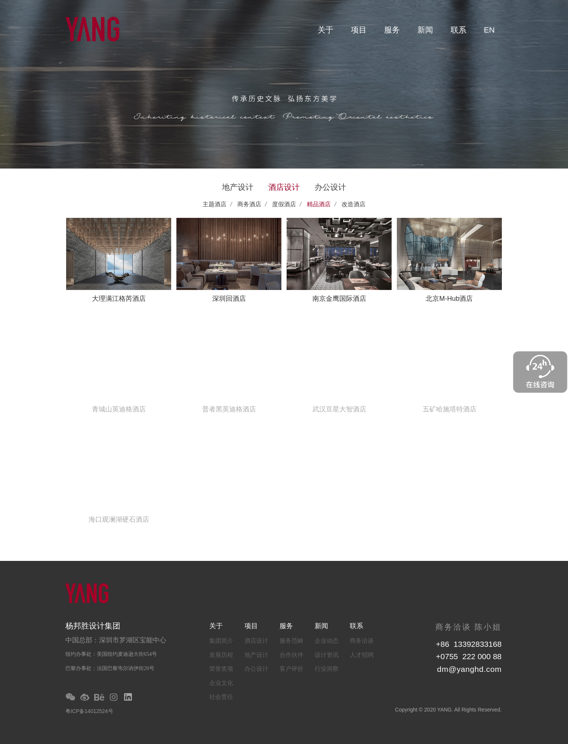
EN (489, 29)
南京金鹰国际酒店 (339, 298)
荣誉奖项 (221, 669)
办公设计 (330, 187)
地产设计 (237, 187)
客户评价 (291, 669)
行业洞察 (327, 669)
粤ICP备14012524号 (89, 711)
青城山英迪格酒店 (119, 409)
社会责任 (221, 697)
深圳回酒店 (229, 298)
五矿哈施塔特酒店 (449, 409)
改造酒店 (353, 204)
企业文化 (221, 683)
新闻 (425, 29)
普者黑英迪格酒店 (229, 409)
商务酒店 (249, 204)
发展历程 (221, 655)
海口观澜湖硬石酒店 (119, 519)
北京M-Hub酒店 (449, 298)
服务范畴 (291, 641)
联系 (458, 29)
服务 (392, 29)
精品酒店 (319, 204)
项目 (359, 29)
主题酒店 (214, 204)
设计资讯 (327, 655)
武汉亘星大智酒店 (339, 409)
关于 (325, 29)
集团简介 (221, 641)
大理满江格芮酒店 (119, 298)
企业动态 (327, 641)
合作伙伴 (291, 655)
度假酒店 (284, 204)
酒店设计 (284, 187)
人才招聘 (362, 655)
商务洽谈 (362, 641)
